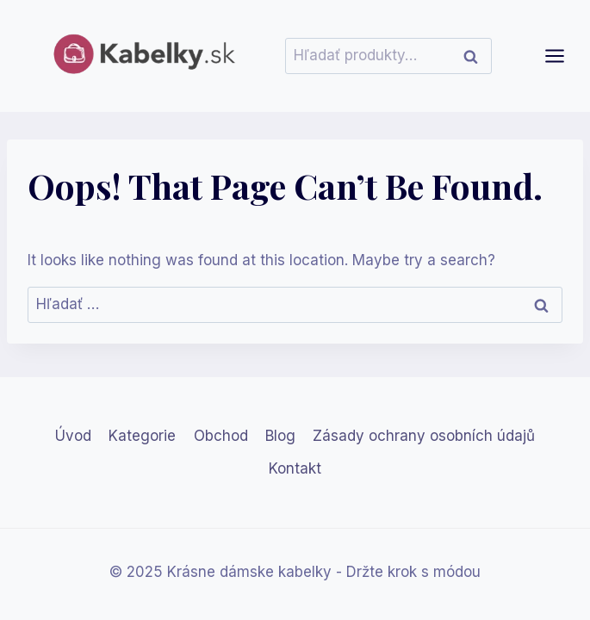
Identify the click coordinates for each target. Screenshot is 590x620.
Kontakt (295, 468)
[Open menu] (563, 55)
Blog (280, 435)
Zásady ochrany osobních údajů (424, 435)
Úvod (73, 435)
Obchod (221, 435)
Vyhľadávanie (475, 56)
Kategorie (142, 435)
